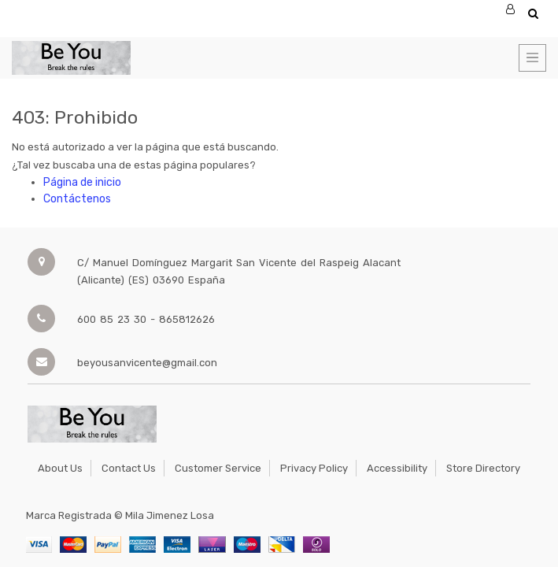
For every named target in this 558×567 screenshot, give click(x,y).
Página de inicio (82, 182)
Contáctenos (77, 199)
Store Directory (483, 468)
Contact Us (129, 468)
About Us (60, 468)
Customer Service (218, 468)
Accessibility (397, 468)
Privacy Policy (314, 468)
